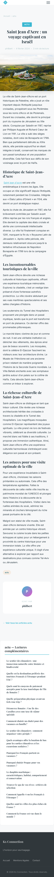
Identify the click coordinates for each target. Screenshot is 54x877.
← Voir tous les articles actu (17, 623)
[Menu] (48, 2)
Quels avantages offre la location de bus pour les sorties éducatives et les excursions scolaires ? (26, 743)
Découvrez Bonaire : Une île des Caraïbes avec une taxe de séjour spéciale (22, 711)
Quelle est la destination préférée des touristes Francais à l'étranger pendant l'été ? (25, 676)
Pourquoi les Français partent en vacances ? (22, 754)
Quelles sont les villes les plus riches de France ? (26, 805)
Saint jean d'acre (13, 182)
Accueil (6, 16)
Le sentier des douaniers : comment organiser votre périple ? (24, 732)
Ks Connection (13, 842)
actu (14, 16)
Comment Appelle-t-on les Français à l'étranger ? (25, 796)
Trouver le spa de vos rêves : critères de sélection (26, 786)
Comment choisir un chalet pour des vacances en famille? (24, 722)
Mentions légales (21, 860)
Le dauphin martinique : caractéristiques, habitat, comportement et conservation (26, 775)
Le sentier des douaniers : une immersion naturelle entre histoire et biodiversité (25, 663)
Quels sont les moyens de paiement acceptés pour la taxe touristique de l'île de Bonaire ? (26, 689)
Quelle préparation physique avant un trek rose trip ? (25, 700)
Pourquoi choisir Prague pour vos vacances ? (23, 764)
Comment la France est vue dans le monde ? (24, 815)
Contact (36, 860)
